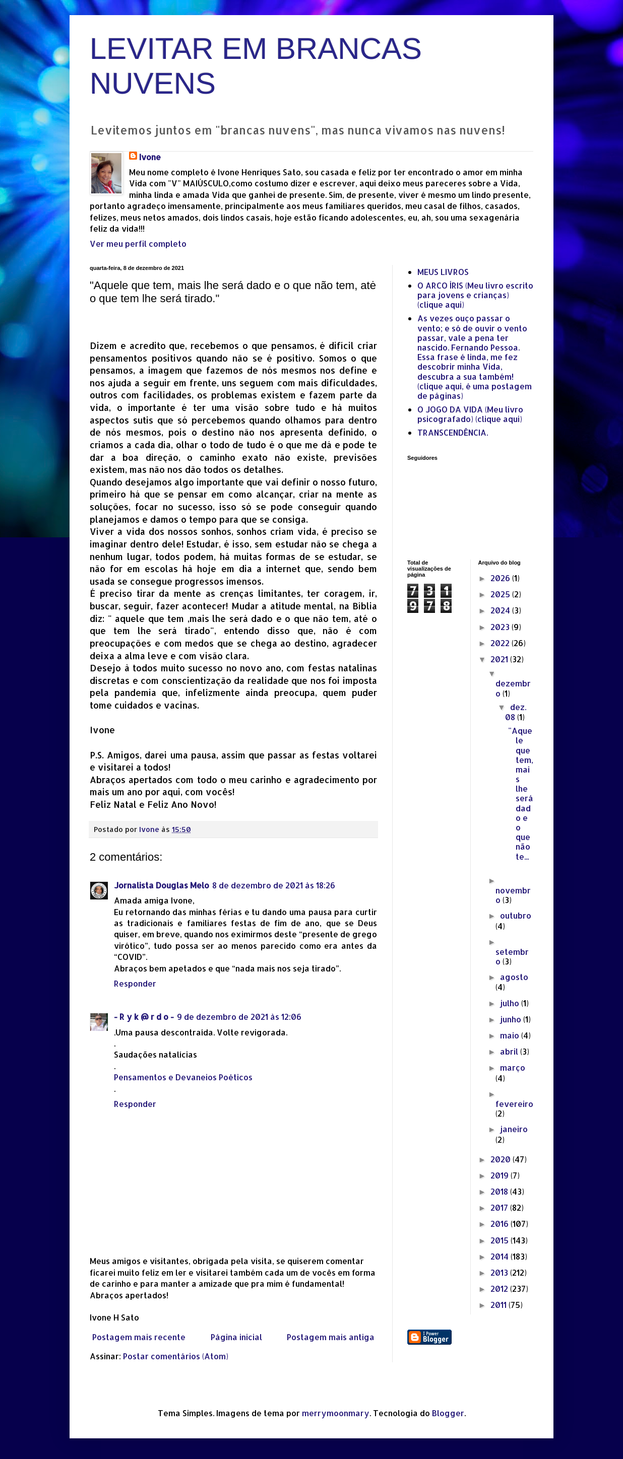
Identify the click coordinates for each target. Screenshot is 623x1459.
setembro (512, 956)
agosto (514, 976)
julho (510, 1003)
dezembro (513, 688)
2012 (500, 1288)
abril (510, 1051)
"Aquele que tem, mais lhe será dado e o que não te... (520, 793)
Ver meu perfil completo (138, 243)
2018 (500, 1191)
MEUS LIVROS (443, 271)
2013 (500, 1272)
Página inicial (236, 1337)
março (512, 1067)
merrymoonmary (335, 1413)
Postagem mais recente (138, 1337)
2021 (500, 659)
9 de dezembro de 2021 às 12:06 (239, 1016)
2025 (501, 594)
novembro (513, 895)
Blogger (448, 1413)
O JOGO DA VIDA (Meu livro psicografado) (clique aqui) (470, 414)
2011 (499, 1304)
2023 (501, 626)
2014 (500, 1256)
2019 (500, 1175)
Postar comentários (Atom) (175, 1356)
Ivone (150, 157)
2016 (500, 1223)
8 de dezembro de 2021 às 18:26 (273, 885)
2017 (500, 1207)
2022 (501, 643)
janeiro (514, 1129)
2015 (500, 1240)
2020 (501, 1159)
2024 (501, 610)
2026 (501, 578)
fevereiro (514, 1103)
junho (511, 1019)
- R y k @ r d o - (144, 1016)
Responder (135, 983)
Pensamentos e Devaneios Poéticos (183, 1077)
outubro (515, 915)
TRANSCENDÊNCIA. (452, 432)
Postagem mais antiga (331, 1337)
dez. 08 (515, 712)
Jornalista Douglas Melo (161, 885)
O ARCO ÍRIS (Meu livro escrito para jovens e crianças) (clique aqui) (475, 295)
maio (510, 1035)
